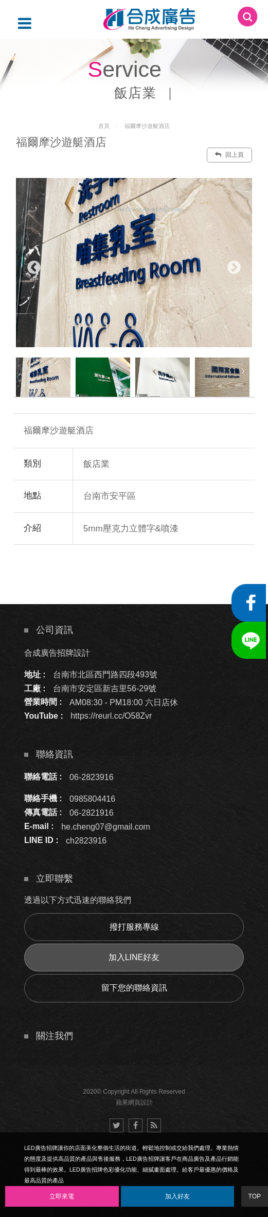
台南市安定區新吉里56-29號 (104, 688)
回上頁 (229, 154)
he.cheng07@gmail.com (105, 826)
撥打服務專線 (134, 926)
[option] (134, 262)
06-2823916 (91, 776)
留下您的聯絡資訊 (134, 987)
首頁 (104, 126)
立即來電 (61, 1196)
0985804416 (92, 798)
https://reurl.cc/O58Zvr (111, 715)
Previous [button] (34, 267)
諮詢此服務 (178, 575)
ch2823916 (86, 840)
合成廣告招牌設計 (57, 652)
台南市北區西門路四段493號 (105, 674)
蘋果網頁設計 (134, 1102)
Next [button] (234, 267)
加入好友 (177, 1196)
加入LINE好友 (134, 957)
